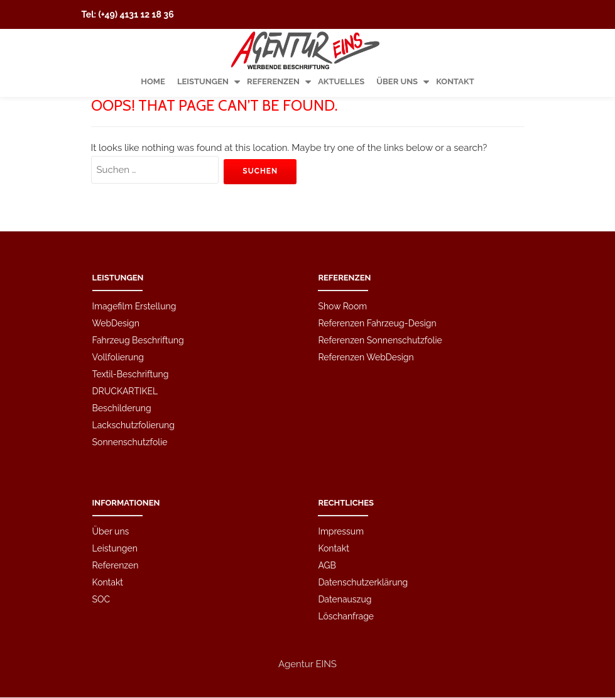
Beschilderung (121, 364)
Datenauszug (344, 555)
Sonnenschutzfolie (130, 398)
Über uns (397, 81)
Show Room (342, 262)
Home (153, 81)
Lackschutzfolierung (133, 381)
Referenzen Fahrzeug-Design (377, 279)
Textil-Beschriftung (130, 330)
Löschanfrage (346, 572)
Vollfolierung (118, 313)
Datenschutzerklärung (363, 538)
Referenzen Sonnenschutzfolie (380, 296)
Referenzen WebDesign (365, 313)
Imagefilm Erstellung (134, 262)
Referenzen (273, 81)
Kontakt (455, 81)
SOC (101, 555)
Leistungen (203, 81)
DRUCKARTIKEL (125, 347)
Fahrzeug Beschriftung (138, 296)
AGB (326, 521)
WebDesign (115, 279)
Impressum (341, 487)
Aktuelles (341, 81)
